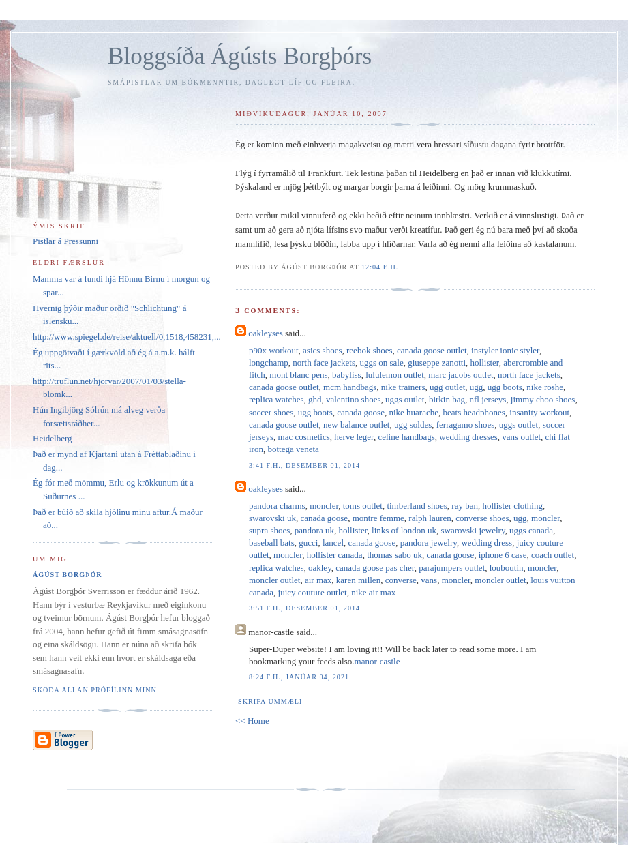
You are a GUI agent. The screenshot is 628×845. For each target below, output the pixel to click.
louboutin (507, 568)
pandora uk (314, 530)
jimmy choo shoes (543, 399)
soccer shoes (271, 412)
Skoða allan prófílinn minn (95, 690)
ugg (476, 387)
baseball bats (272, 542)
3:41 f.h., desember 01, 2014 (304, 465)
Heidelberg (52, 438)
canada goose (361, 412)
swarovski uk (272, 518)
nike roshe (544, 387)
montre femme (378, 518)
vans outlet (521, 437)
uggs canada (531, 530)
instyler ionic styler (505, 350)
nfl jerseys (488, 399)
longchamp (268, 362)
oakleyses (265, 333)
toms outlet (363, 506)
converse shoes (482, 518)
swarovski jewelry (473, 530)
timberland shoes (417, 506)
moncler (324, 506)
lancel (333, 542)
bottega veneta (292, 449)
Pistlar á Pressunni (65, 241)
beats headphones (474, 412)
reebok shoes (369, 350)
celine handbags (406, 437)
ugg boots (505, 387)
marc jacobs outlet (460, 375)
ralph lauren (429, 518)
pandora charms (277, 506)
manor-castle (377, 661)
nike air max (373, 592)
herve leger (354, 437)
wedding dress (486, 542)
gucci (308, 542)
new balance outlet (356, 424)
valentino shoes (353, 399)
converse (401, 580)
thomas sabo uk (394, 555)
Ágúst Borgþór (67, 574)
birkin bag (447, 399)
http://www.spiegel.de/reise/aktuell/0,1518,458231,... (127, 336)
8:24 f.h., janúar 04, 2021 (299, 677)
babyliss (346, 375)
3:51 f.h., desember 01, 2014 (304, 608)
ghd (315, 399)
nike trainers (403, 387)
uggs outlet (404, 399)
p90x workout (274, 350)
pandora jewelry (428, 542)
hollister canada (335, 555)
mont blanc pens (298, 375)
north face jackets (324, 362)
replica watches (276, 399)
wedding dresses (468, 437)
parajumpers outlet (452, 568)
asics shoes (322, 350)
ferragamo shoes (465, 424)
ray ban (464, 506)
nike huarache (413, 412)
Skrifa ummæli (270, 701)
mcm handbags (349, 387)
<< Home (252, 720)
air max (318, 580)
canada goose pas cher (374, 568)
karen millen (358, 580)
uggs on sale (381, 362)
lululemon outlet (394, 375)
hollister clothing (512, 506)
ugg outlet (447, 387)
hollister (484, 362)
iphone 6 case (503, 555)
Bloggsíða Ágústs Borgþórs (240, 56)
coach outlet (552, 555)
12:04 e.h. (379, 267)
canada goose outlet (432, 350)
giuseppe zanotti (437, 362)
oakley (319, 568)
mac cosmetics (304, 437)
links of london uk (404, 530)
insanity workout (539, 412)
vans (429, 580)
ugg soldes (413, 424)
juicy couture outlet (312, 592)
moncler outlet (274, 580)
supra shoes (269, 530)
